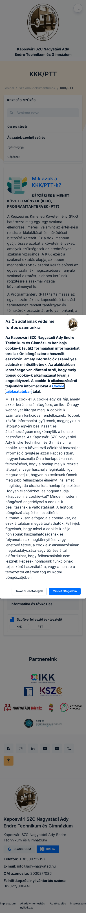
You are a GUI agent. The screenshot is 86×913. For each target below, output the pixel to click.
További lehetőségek (29, 591)
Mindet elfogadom (65, 591)
